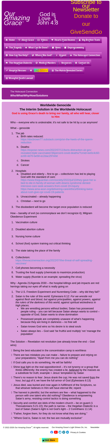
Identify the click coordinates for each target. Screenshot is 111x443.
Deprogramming (74, 48)
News (56, 48)
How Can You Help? (17, 55)
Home (10, 39)
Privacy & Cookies (78, 432)
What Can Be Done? (36, 48)
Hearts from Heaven (63, 40)
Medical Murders (46, 63)
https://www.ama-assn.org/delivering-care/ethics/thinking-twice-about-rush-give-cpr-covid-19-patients (57, 191)
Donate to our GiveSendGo (86, 24)
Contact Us (82, 63)
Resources (65, 63)
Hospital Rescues (16, 71)
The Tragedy (14, 48)
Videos (43, 40)
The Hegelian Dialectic (19, 63)
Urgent (61, 55)
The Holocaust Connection (85, 55)
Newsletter (94, 427)
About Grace (26, 40)
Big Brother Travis (89, 40)
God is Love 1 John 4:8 (47, 18)
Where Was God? (42, 55)
